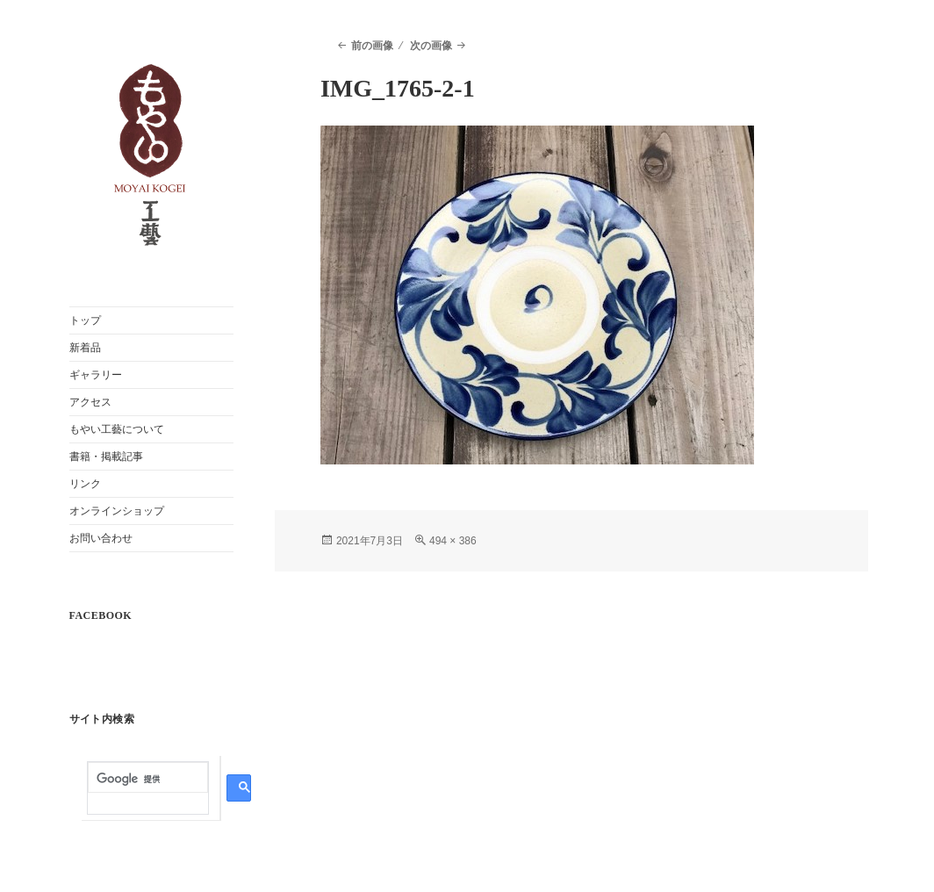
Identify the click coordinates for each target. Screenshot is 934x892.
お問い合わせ (101, 538)
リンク (85, 484)
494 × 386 (453, 541)
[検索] (148, 779)
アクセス (90, 402)
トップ (85, 320)
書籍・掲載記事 (106, 456)
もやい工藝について (116, 429)
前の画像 (372, 46)
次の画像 (431, 46)
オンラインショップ (116, 511)
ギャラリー (95, 375)
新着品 (85, 348)
